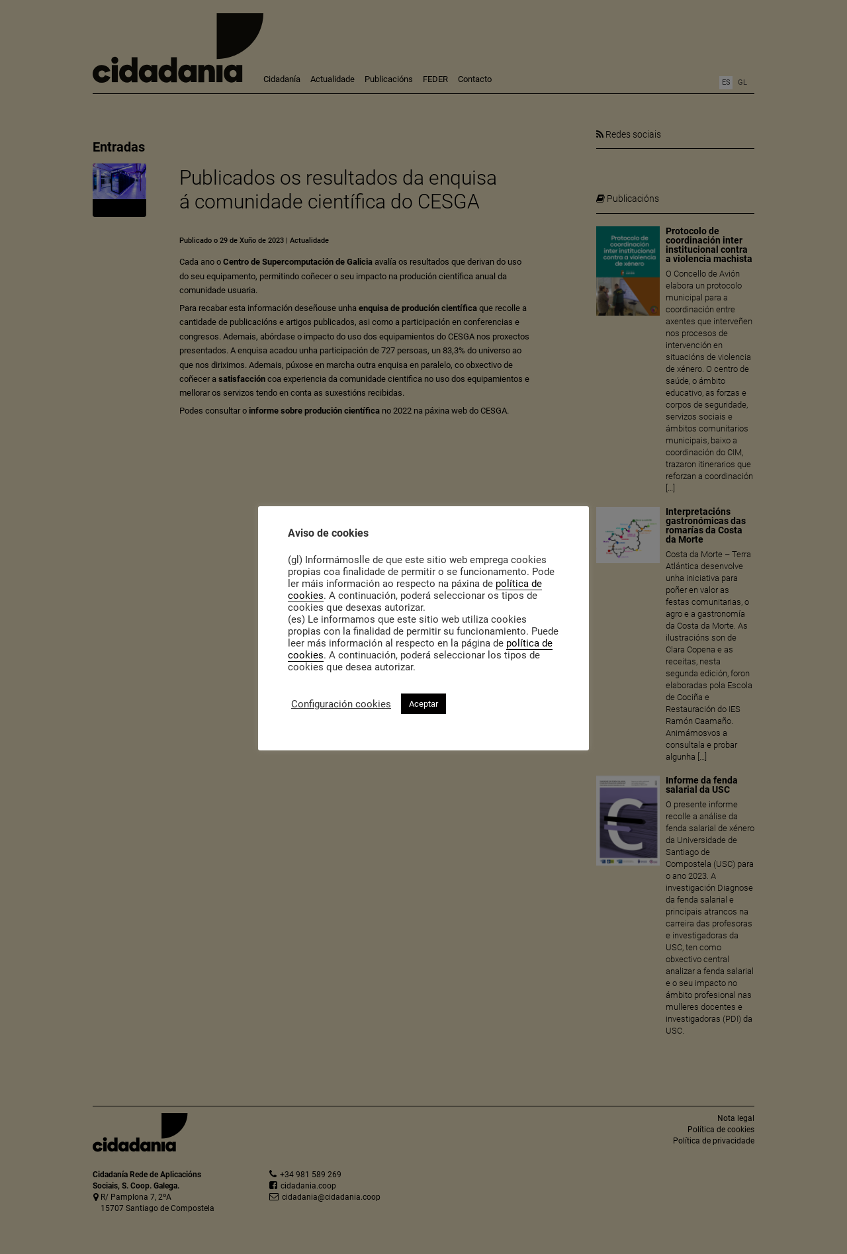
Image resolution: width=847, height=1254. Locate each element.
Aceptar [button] (423, 704)
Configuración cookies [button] (341, 704)
